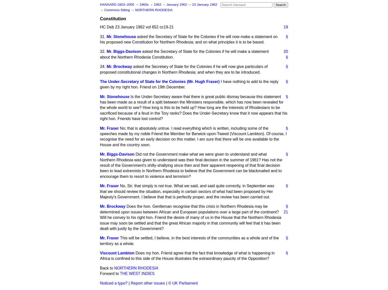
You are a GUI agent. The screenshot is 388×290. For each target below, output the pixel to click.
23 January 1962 (204, 4)
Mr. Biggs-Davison (124, 51)
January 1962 (177, 4)
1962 (158, 4)
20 (286, 51)
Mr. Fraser (109, 128)
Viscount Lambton (117, 253)
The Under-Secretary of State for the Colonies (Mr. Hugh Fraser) (160, 82)
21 (286, 212)
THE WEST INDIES (137, 273)
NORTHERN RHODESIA (154, 10)
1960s (144, 4)
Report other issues (148, 283)
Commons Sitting (117, 10)
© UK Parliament (183, 283)
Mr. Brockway (119, 66)
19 (286, 27)
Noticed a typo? (113, 283)
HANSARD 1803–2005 (117, 4)
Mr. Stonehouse (121, 37)
